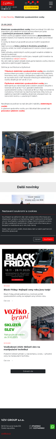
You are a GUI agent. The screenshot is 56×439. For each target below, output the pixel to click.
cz (51, 7)
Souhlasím (48, 239)
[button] (3, 152)
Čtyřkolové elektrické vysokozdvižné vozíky (24, 83)
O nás (3, 17)
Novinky (10, 17)
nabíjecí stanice (19, 59)
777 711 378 (31, 7)
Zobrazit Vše (28, 371)
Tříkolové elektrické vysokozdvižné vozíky (24, 71)
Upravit (38, 239)
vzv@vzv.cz (6, 9)
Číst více (7, 301)
